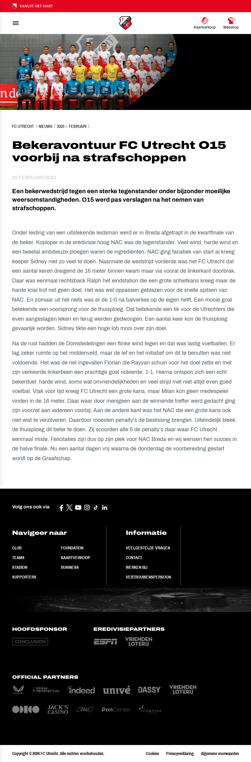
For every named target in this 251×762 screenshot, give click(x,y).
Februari (77, 126)
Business (70, 567)
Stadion (19, 567)
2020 (60, 126)
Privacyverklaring (180, 753)
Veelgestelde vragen (148, 548)
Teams (18, 557)
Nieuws (45, 126)
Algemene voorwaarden (220, 753)
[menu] (15, 23)
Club (17, 548)
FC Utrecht (23, 126)
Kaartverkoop (75, 557)
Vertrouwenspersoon (148, 577)
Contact (134, 557)
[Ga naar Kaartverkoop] (205, 23)
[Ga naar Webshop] (231, 23)
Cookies (152, 753)
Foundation (72, 548)
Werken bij (136, 567)
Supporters (24, 577)
